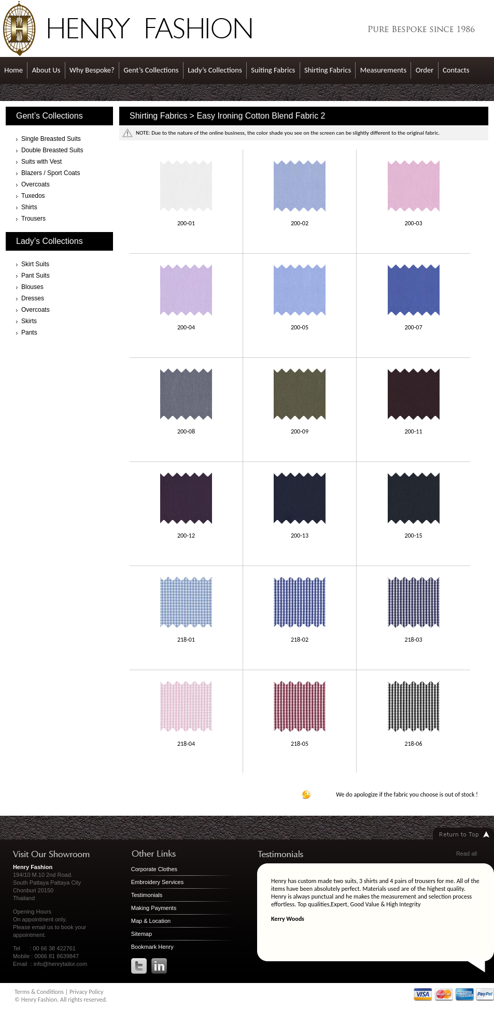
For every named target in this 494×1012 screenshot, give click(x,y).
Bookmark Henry (152, 947)
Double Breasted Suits (52, 150)
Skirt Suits (35, 264)
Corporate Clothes (154, 869)
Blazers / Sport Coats (50, 173)
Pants (29, 332)
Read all (466, 853)
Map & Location (151, 921)
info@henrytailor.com (61, 964)
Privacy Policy (86, 991)
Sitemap (141, 934)
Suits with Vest (41, 161)
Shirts (29, 207)
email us (42, 927)
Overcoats (35, 184)
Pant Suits (35, 275)
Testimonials (147, 895)
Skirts (29, 321)
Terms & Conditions (39, 991)
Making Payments (153, 908)
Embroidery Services (157, 882)
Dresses (32, 298)
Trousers (33, 218)
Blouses (32, 287)
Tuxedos (33, 195)
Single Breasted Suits (51, 138)
